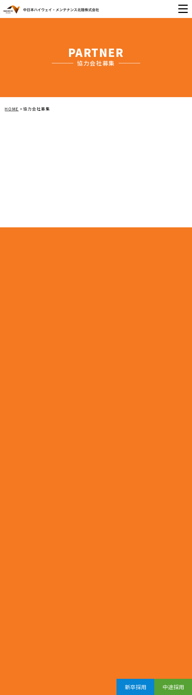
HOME (11, 109)
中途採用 (173, 687)
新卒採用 (135, 687)
